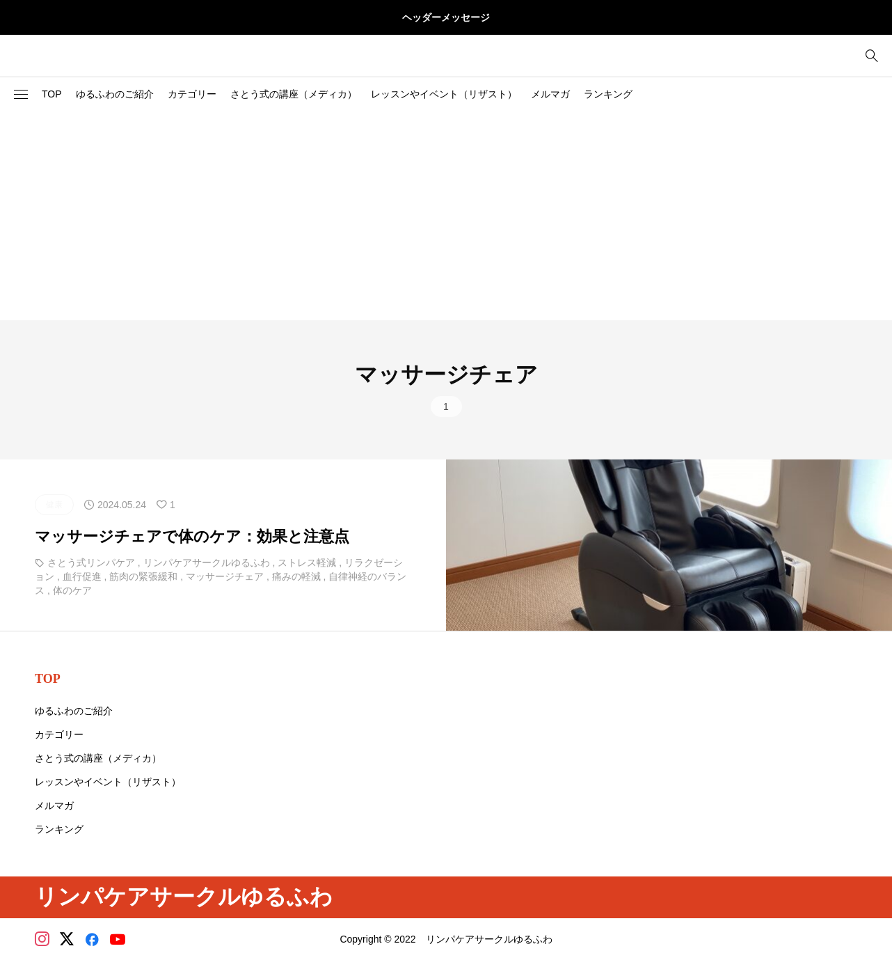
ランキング (608, 94)
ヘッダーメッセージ (446, 17)
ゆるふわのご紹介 (115, 94)
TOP (52, 94)
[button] (21, 94)
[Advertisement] (446, 215)
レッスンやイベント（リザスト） (444, 94)
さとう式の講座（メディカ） (293, 94)
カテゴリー (192, 94)
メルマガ (550, 94)
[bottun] (871, 56)
